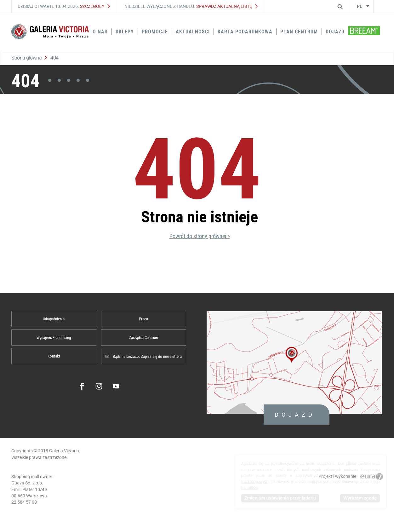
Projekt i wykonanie (350, 476)
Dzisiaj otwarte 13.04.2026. (64, 6)
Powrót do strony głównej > (199, 236)
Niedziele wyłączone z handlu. (191, 6)
